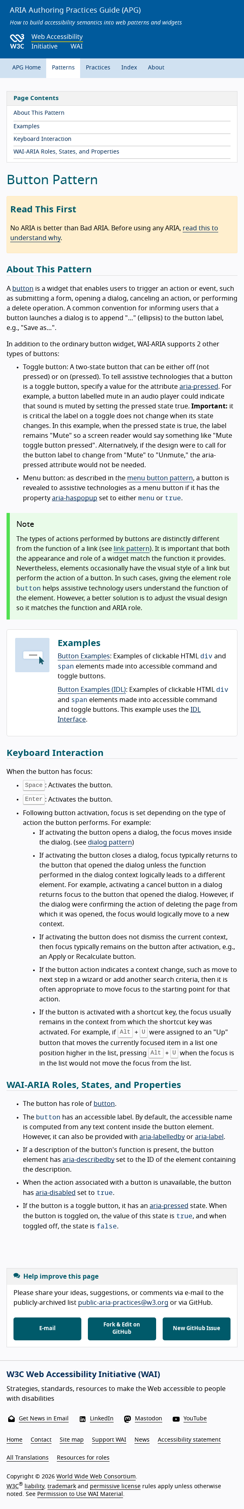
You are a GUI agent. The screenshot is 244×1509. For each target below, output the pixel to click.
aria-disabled (56, 1193)
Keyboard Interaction (42, 139)
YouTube (195, 1419)
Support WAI (109, 1440)
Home (14, 1440)
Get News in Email (44, 1419)
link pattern (132, 549)
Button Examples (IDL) (92, 690)
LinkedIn (102, 1419)
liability (34, 1486)
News (142, 1440)
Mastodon (148, 1419)
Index (129, 68)
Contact (41, 1440)
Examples (26, 126)
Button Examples (84, 656)
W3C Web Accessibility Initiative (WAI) (83, 1375)
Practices (98, 68)
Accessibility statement (189, 1440)
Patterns (63, 68)
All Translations (28, 1458)
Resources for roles (83, 1458)
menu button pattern (160, 478)
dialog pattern (110, 842)
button (23, 288)
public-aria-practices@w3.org (123, 1302)
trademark (61, 1486)
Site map (72, 1440)
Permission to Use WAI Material (80, 1494)
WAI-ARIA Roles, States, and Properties (66, 152)
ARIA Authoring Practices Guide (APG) (75, 10)
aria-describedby (88, 1160)
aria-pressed (198, 386)
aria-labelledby (162, 1137)
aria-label (209, 1137)
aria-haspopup (74, 498)
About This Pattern (39, 113)
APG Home (26, 68)
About (156, 68)
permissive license (115, 1486)
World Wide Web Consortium (96, 1477)
